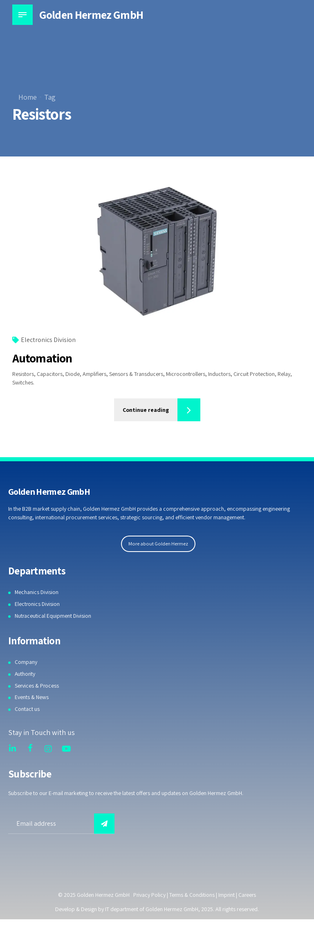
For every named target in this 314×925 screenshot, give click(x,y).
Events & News (32, 697)
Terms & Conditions (192, 894)
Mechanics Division (37, 592)
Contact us (27, 709)
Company (26, 662)
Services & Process (37, 685)
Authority (25, 673)
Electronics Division (48, 340)
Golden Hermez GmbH (91, 14)
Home (27, 97)
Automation (42, 358)
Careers (248, 894)
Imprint (226, 894)
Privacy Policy (148, 894)
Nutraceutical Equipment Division (53, 615)
